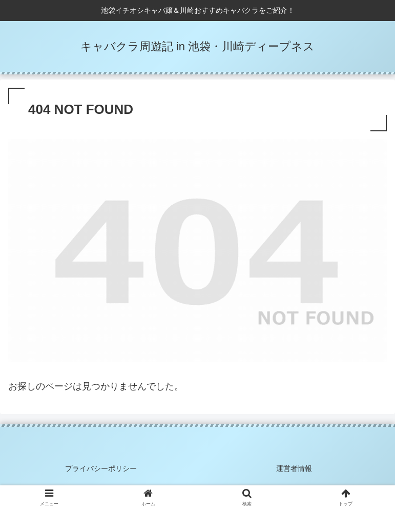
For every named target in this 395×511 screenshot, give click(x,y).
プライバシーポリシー (101, 468)
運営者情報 (294, 468)
